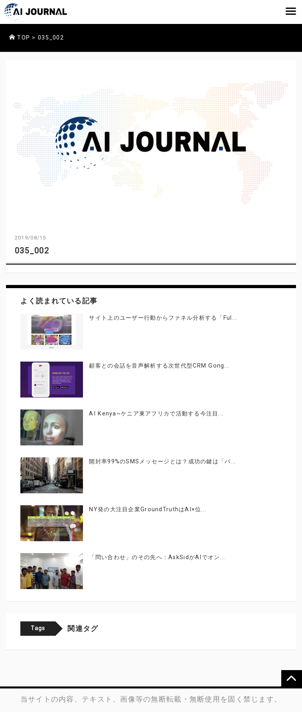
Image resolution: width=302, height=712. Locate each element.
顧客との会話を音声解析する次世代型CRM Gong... (159, 365)
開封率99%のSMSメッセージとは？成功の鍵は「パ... (162, 461)
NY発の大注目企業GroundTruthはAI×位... (147, 509)
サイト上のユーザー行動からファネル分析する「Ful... (163, 317)
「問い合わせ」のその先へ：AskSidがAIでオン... (157, 557)
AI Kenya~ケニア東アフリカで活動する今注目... (156, 413)
